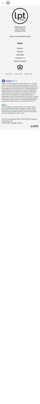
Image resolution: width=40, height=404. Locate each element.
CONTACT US (20, 58)
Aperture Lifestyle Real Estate (20, 36)
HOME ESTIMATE (20, 61)
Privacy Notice (18, 74)
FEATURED (20, 55)
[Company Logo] (20, 16)
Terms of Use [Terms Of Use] (8, 74)
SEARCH (20, 48)
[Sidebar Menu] (2, 3)
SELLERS (20, 51)
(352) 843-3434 (20, 31)
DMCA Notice (28, 74)
